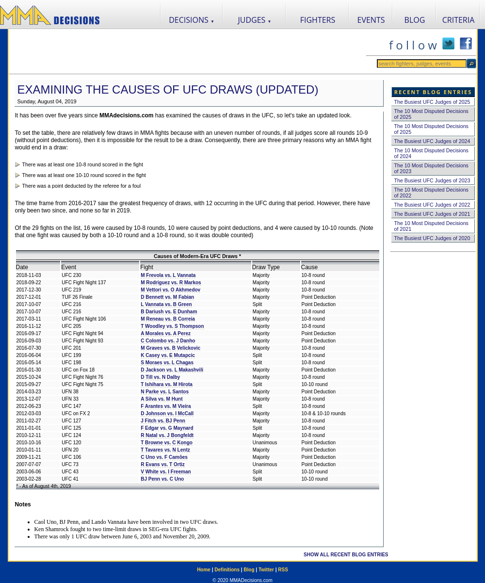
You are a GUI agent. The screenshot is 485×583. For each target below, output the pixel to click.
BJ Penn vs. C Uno (162, 479)
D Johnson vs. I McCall (167, 413)
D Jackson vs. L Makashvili (172, 369)
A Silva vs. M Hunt (161, 399)
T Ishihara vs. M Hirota (167, 384)
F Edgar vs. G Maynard (167, 428)
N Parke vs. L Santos (165, 391)
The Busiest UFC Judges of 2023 (432, 180)
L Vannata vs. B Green (166, 304)
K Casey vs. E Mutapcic (168, 355)
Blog (248, 569)
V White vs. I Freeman (166, 471)
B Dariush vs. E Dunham (169, 311)
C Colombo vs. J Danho (168, 340)
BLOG (414, 20)
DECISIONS (191, 20)
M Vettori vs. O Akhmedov (170, 289)
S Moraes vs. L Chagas (167, 362)
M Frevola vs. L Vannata (168, 275)
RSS (283, 569)
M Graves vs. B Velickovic (170, 348)
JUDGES (255, 20)
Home (203, 569)
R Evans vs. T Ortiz (163, 464)
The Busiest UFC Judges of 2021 (432, 214)
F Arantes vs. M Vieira (166, 406)
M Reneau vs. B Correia (168, 319)
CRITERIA (458, 20)
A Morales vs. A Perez (166, 333)
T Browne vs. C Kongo (167, 442)
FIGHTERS (318, 20)
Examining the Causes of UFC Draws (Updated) (168, 89)
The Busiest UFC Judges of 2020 (432, 238)
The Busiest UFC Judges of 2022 (432, 205)
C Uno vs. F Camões (164, 457)
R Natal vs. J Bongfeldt (167, 435)
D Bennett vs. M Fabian (167, 297)
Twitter (266, 569)
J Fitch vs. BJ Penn (163, 420)
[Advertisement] (187, 51)
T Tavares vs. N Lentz (165, 450)
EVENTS (371, 20)
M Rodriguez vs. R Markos (171, 282)
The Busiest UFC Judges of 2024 (432, 141)
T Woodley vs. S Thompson (172, 326)
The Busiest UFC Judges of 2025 (432, 102)
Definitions (227, 569)
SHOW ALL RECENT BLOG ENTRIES (346, 554)
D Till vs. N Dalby (160, 377)
